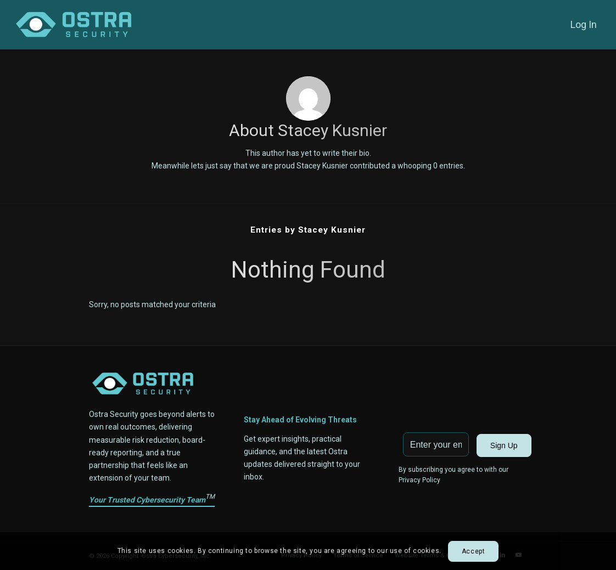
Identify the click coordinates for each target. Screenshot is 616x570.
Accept (473, 551)
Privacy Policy (419, 480)
